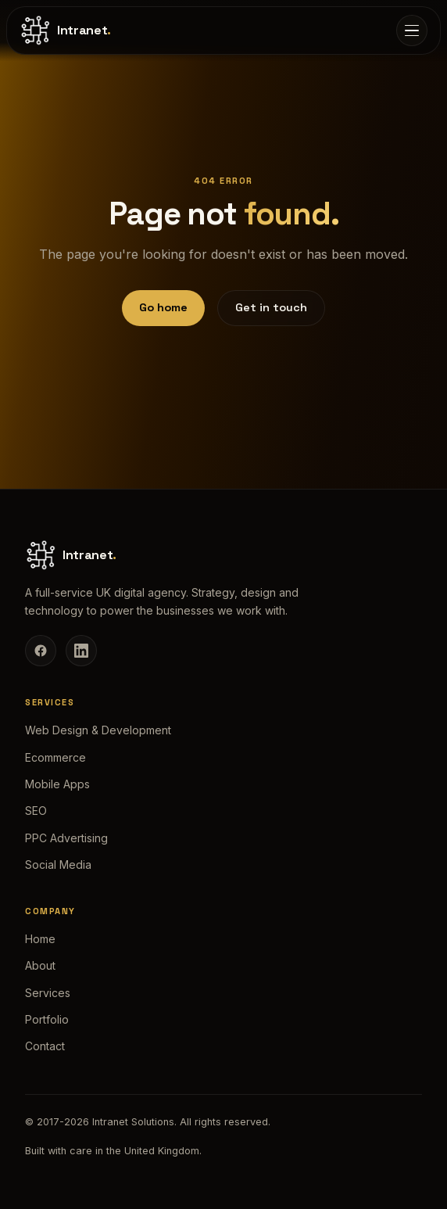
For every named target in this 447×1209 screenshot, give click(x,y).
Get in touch (271, 307)
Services (47, 992)
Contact (45, 1046)
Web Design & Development (98, 730)
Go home (163, 307)
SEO (36, 810)
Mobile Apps (57, 784)
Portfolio (47, 1019)
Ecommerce (55, 757)
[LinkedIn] (81, 650)
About (40, 965)
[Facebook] (40, 650)
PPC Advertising (66, 838)
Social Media (58, 864)
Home (40, 938)
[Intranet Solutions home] (65, 30)
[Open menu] (411, 30)
